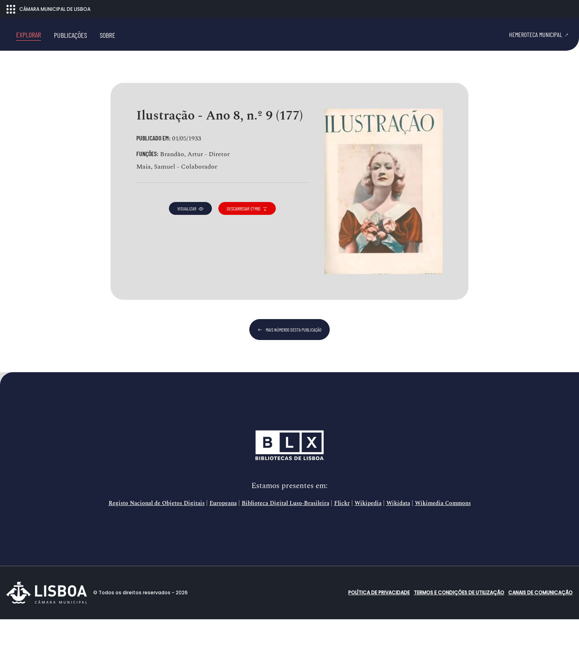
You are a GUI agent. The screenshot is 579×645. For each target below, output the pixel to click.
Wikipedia (368, 529)
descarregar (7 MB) (247, 234)
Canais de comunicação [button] (540, 618)
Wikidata (398, 529)
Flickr (342, 529)
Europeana (223, 529)
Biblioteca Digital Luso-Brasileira (285, 529)
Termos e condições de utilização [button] (459, 618)
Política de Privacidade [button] (379, 618)
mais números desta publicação (289, 355)
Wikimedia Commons (443, 529)
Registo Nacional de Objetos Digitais (157, 529)
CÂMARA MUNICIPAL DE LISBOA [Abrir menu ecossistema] (48, 9)
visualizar (190, 234)
